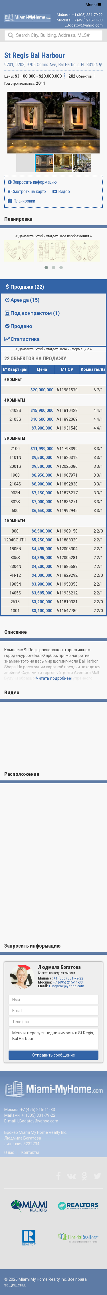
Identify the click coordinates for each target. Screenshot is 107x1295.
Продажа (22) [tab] (24, 287)
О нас (9, 1152)
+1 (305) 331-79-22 (87, 15)
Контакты (30, 1152)
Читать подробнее (53, 678)
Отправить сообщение (53, 1055)
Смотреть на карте (27, 191)
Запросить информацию (32, 182)
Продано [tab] (18, 326)
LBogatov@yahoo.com (84, 25)
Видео (61, 191)
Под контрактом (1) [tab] (32, 313)
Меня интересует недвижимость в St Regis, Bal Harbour (53, 1038)
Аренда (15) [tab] (22, 300)
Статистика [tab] (22, 339)
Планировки (21, 201)
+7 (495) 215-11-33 (87, 20)
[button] (97, 97)
